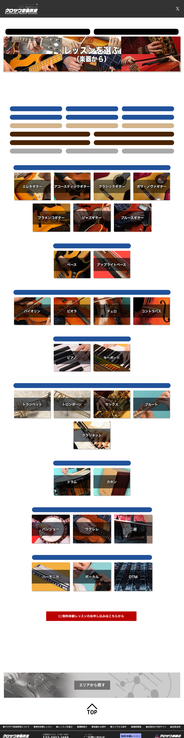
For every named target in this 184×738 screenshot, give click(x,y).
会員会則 (64, 11)
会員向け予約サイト (155, 7)
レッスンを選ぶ (120, 7)
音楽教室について (76, 7)
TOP (61, 7)
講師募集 (136, 7)
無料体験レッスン (99, 7)
